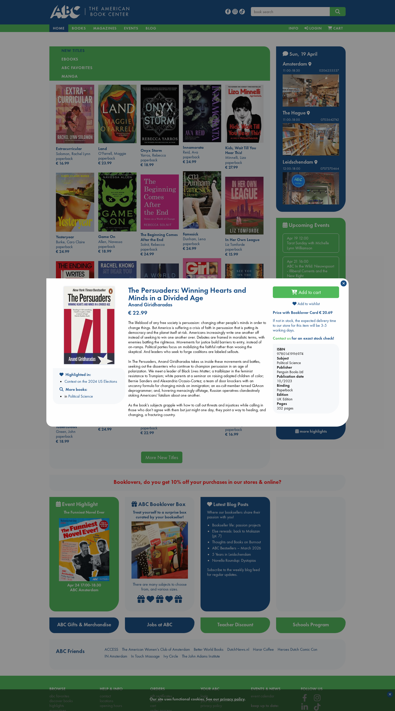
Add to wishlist (306, 303)
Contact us (282, 338)
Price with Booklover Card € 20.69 (303, 312)
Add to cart (306, 292)
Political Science (80, 396)
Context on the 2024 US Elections (90, 381)
